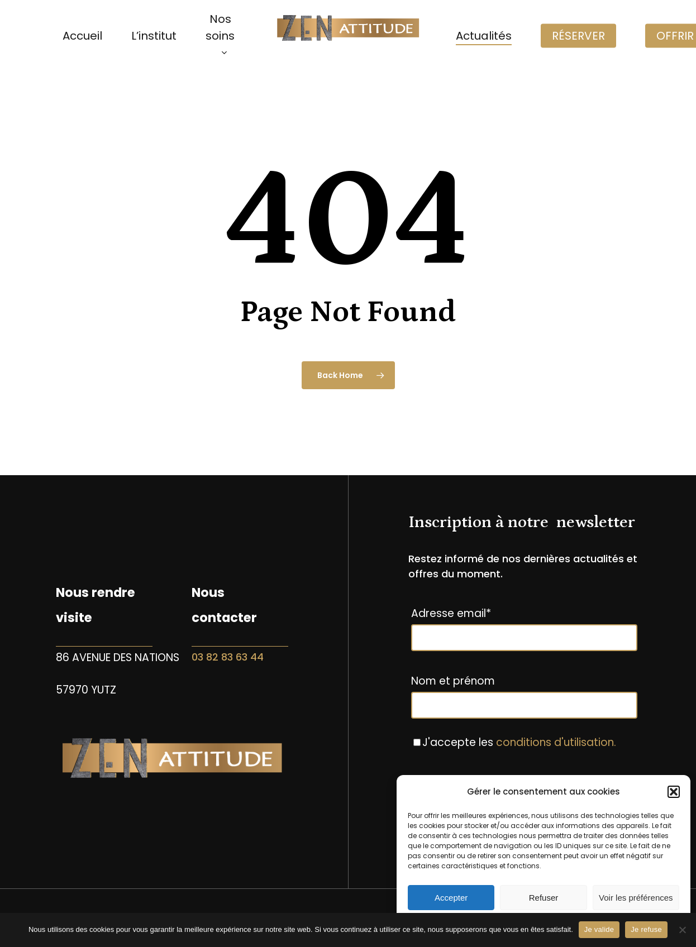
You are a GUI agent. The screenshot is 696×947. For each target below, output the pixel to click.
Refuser (544, 897)
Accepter (451, 897)
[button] (673, 791)
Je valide (599, 929)
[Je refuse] (682, 929)
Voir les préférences (636, 897)
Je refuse (646, 929)
